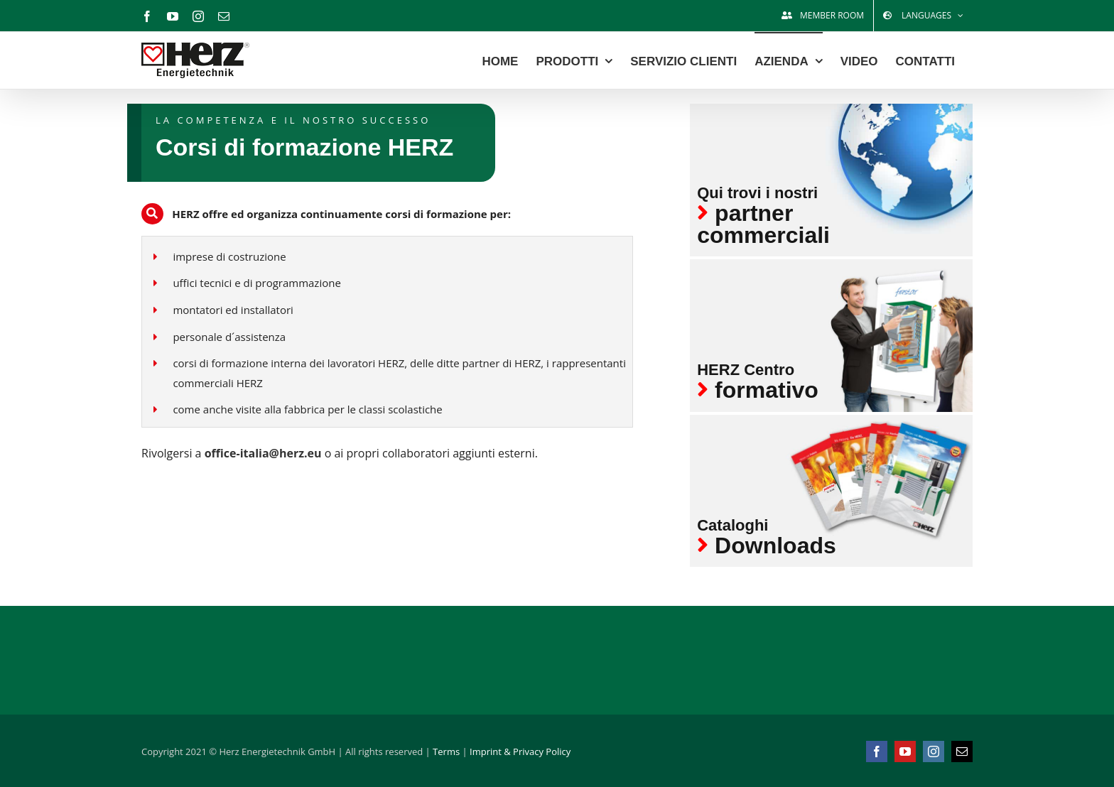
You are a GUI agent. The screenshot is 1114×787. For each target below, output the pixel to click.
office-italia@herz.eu (265, 453)
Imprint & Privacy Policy (520, 751)
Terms (446, 751)
